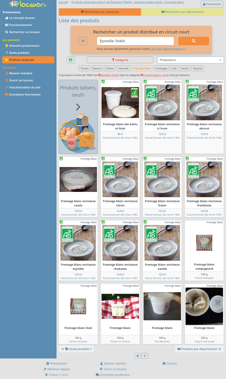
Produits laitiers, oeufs (155, 75)
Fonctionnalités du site (22, 87)
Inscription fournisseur (23, 94)
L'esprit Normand (204, 341)
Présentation (56, 363)
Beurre (97, 68)
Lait (174, 68)
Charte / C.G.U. (56, 375)
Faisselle (123, 68)
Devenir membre (18, 73)
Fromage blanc (142, 68)
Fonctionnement (18, 25)
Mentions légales (56, 369)
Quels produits (17, 53)
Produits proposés (19, 60)
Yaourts (197, 68)
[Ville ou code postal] (135, 41)
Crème (110, 68)
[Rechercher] (193, 41)
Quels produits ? (76, 349)
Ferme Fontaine (204, 278)
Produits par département (199, 349)
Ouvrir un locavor (19, 80)
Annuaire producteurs (22, 46)
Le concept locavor (20, 18)
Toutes (84, 68)
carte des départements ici (167, 49)
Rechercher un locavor (22, 32)
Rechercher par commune (100, 12)
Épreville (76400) (108, 75)
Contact (169, 363)
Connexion (212, 4)
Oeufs (184, 68)
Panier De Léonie (120, 341)
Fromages (161, 68)
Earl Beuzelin (162, 341)
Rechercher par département (182, 12)
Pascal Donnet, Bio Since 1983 (120, 137)
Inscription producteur (113, 375)
